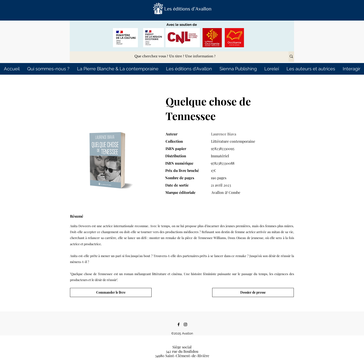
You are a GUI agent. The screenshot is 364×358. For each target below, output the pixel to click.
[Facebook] (178, 324)
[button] (182, 8)
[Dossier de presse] (253, 292)
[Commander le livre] (111, 292)
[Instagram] (185, 324)
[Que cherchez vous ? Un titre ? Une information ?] (175, 56)
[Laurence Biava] (248, 134)
